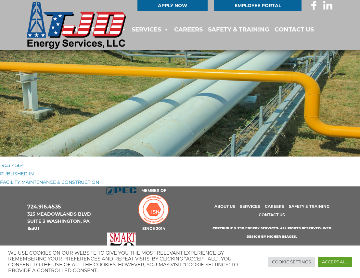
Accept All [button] (335, 261)
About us (224, 206)
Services (146, 29)
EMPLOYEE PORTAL (258, 5)
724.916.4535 (44, 207)
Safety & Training (238, 29)
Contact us (294, 29)
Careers (188, 29)
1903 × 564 (12, 165)
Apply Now (172, 5)
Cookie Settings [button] (291, 261)
